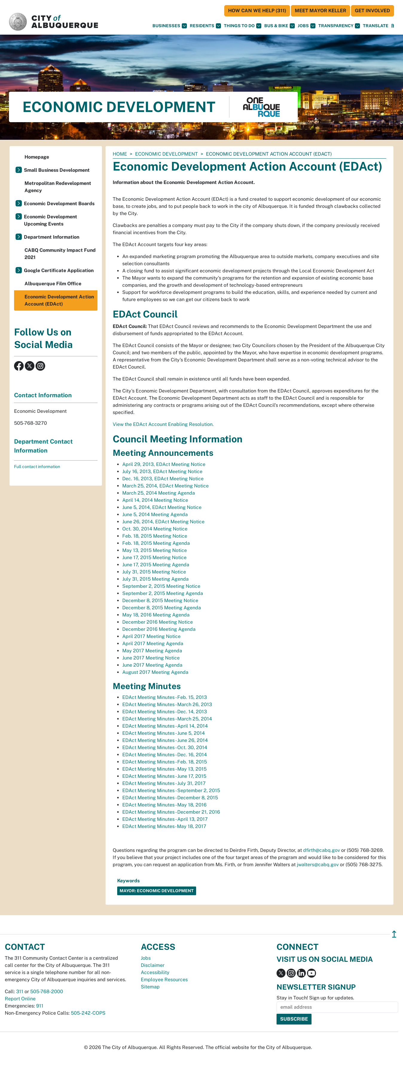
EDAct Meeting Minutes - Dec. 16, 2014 (164, 754)
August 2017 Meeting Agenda (155, 672)
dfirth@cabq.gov (321, 850)
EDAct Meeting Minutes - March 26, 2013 (167, 704)
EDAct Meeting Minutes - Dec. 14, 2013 (164, 711)
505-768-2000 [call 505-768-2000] (46, 991)
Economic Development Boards (59, 203)
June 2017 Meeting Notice (151, 658)
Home (120, 154)
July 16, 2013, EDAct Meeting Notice (162, 471)
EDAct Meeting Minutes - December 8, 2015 (170, 797)
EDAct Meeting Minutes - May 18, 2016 (164, 805)
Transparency (339, 25)
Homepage (37, 157)
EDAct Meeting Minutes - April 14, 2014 (165, 726)
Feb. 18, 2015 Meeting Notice (154, 536)
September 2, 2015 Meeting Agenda (162, 593)
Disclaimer (152, 965)
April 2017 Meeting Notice (151, 636)
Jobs (306, 25)
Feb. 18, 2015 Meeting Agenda (156, 543)
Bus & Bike (279, 25)
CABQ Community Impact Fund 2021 (60, 253)
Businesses (169, 25)
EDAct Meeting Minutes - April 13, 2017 (165, 819)
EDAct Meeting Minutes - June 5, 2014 (163, 733)
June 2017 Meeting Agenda (152, 665)
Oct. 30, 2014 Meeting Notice (154, 529)
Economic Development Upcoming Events (50, 220)
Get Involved (372, 10)
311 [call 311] (19, 991)
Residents (205, 25)
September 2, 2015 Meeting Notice (161, 586)
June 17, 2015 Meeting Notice (154, 557)
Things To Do (242, 25)
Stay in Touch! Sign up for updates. (315, 998)
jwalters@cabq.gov (318, 864)
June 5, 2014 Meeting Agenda (155, 514)
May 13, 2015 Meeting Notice (154, 550)
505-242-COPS (88, 1013)
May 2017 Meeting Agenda (152, 651)
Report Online (20, 999)
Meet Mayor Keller (320, 10)
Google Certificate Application (59, 270)
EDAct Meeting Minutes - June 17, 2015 (164, 776)
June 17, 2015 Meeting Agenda (155, 565)
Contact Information (43, 395)
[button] (375, 25)
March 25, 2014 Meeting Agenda (158, 493)
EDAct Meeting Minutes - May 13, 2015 (164, 769)
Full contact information (37, 466)
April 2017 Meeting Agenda (152, 643)
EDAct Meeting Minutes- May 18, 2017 (164, 826)
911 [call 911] (39, 1006)
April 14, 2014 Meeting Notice (155, 500)
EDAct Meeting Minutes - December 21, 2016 (171, 812)
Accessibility (155, 972)
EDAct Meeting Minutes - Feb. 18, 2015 (164, 762)
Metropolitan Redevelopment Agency (58, 186)
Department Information (51, 237)
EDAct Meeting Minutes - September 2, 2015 (171, 790)
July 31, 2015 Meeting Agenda (155, 579)
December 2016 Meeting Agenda (159, 629)
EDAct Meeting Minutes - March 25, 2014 (167, 719)
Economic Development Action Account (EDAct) (59, 300)
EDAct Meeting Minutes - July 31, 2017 (164, 783)
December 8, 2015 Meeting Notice (160, 600)
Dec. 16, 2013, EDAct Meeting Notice (163, 478)
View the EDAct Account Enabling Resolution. (163, 424)
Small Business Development (57, 170)
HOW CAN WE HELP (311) (257, 10)
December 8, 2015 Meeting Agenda (161, 608)
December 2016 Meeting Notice (157, 622)
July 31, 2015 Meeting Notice (154, 572)
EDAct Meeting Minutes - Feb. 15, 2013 (164, 697)
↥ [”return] (394, 934)
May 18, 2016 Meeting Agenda (156, 615)
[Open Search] (392, 26)
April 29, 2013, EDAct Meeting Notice (163, 464)
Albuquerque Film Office (53, 283)
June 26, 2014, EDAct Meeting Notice (163, 522)
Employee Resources (164, 979)
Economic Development (166, 154)
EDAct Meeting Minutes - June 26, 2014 (165, 740)
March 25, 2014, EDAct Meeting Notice (165, 486)
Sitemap (150, 987)
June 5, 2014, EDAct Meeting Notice (162, 507)
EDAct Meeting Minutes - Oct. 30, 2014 (164, 747)
